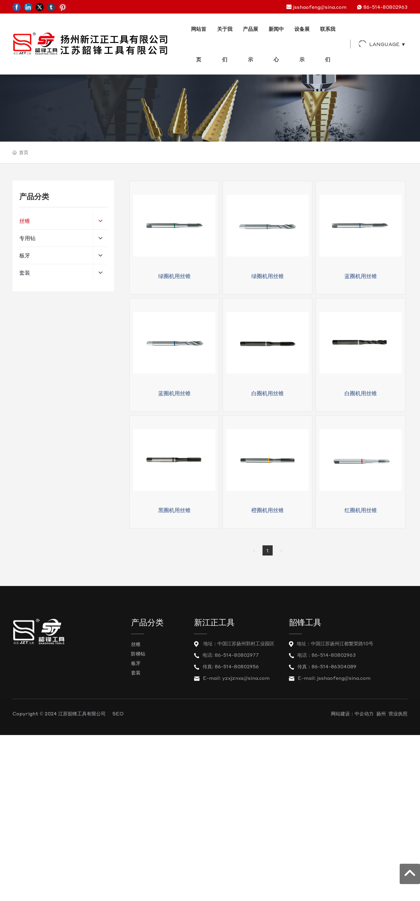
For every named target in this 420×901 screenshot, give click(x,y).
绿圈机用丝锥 (174, 275)
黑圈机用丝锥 (174, 510)
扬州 (381, 713)
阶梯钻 (138, 653)
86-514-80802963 (385, 7)
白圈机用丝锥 (267, 393)
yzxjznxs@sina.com (246, 678)
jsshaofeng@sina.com (319, 7)
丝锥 (136, 644)
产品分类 (147, 622)
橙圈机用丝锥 (267, 510)
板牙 (136, 663)
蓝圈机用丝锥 (360, 275)
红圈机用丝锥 (360, 510)
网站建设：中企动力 (352, 713)
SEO (118, 713)
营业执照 (397, 713)
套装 (136, 672)
